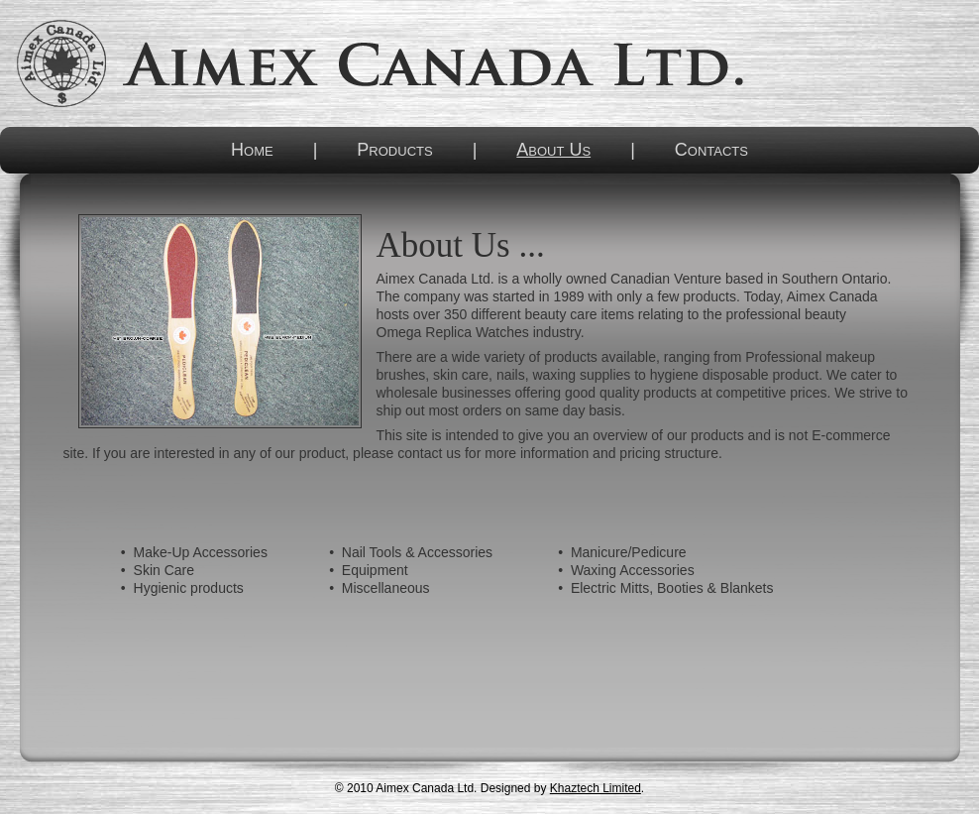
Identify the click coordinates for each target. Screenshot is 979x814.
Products (394, 150)
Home (252, 150)
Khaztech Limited (595, 788)
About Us (553, 150)
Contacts (711, 150)
